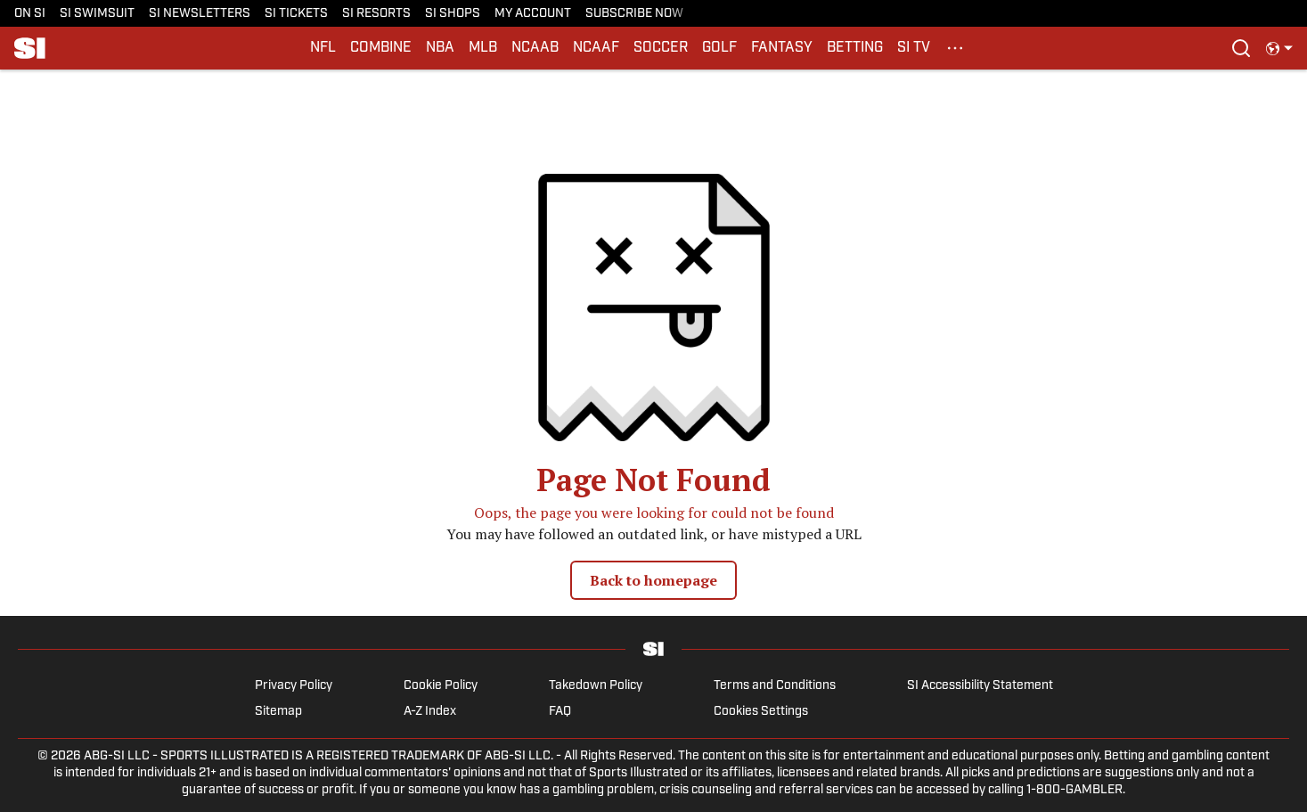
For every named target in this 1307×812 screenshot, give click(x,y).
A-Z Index (430, 711)
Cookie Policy (441, 686)
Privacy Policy (293, 686)
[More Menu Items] (955, 48)
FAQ (560, 711)
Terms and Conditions (775, 686)
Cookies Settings (761, 711)
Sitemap (278, 711)
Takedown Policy (595, 686)
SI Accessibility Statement (980, 686)
